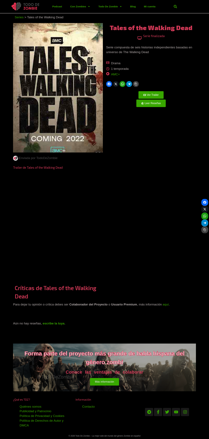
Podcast (57, 6)
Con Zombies (80, 6)
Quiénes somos (30, 406)
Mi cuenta (149, 6)
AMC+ (115, 74)
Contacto (88, 406)
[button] (175, 6)
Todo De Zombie (110, 6)
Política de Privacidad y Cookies (42, 416)
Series (19, 17)
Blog (133, 6)
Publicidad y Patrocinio (35, 411)
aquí (166, 304)
